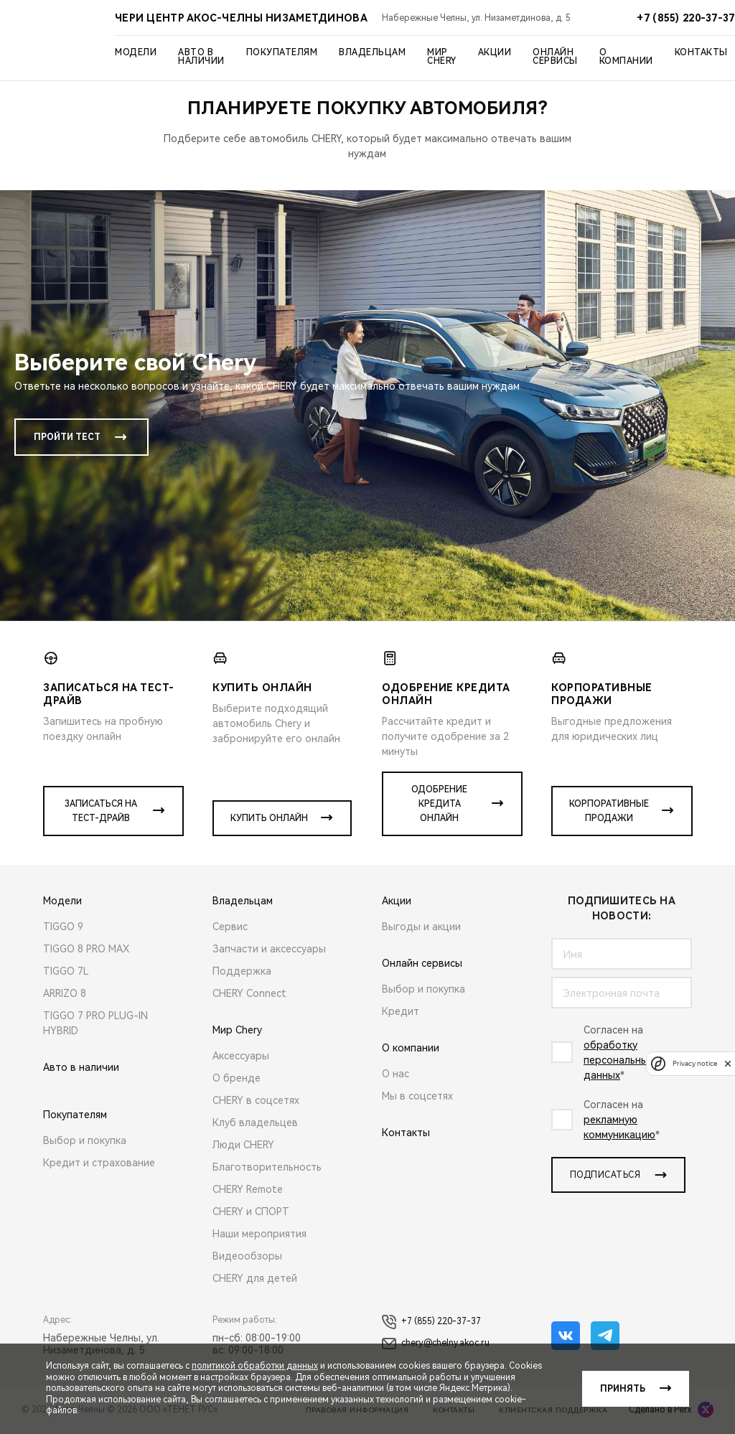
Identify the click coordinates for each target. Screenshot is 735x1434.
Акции (495, 52)
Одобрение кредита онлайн (439, 803)
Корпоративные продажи (609, 811)
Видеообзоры (247, 1256)
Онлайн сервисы (555, 56)
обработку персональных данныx (618, 1060)
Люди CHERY (243, 1145)
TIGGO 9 (63, 926)
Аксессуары (240, 1056)
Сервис (230, 926)
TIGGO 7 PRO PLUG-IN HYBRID (95, 1023)
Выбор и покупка (84, 1140)
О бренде (236, 1078)
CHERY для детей (254, 1278)
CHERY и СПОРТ (250, 1211)
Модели (135, 52)
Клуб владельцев (255, 1122)
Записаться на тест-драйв (101, 811)
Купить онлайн (269, 818)
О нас (395, 1073)
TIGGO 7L (66, 971)
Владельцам (372, 52)
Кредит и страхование (99, 1162)
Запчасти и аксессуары (269, 949)
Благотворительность (267, 1167)
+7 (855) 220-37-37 (431, 1322)
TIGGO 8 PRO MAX (86, 949)
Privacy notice (695, 1063)
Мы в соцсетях (417, 1096)
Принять (622, 1389)
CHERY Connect (249, 993)
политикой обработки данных (255, 1366)
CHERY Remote (247, 1189)
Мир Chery (442, 56)
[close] (728, 1063)
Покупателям (282, 52)
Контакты (701, 52)
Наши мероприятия (259, 1233)
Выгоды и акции (421, 926)
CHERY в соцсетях (255, 1100)
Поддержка (241, 971)
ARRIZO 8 (64, 993)
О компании (626, 56)
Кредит (400, 1011)
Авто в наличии (201, 56)
